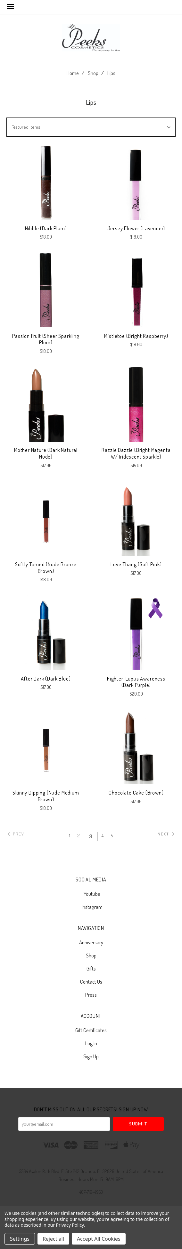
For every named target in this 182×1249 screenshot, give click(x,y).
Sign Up (91, 1056)
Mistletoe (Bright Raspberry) (136, 335)
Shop (93, 73)
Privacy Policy (70, 1225)
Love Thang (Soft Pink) (136, 564)
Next (167, 834)
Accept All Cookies (98, 1238)
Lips (111, 73)
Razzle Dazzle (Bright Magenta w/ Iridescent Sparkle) (136, 453)
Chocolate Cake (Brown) (136, 792)
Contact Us (91, 981)
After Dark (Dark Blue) (45, 678)
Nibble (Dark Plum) (46, 228)
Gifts (91, 968)
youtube (91, 893)
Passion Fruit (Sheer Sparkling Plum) (45, 339)
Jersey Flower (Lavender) (136, 228)
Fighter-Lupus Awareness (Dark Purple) (136, 682)
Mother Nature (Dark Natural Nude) (46, 453)
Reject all (53, 1238)
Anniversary (91, 942)
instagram (91, 906)
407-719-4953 (91, 1192)
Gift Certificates (91, 1030)
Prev (15, 834)
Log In (91, 1043)
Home (73, 73)
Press (91, 994)
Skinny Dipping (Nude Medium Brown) (45, 796)
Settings (19, 1238)
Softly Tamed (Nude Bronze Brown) (46, 567)
